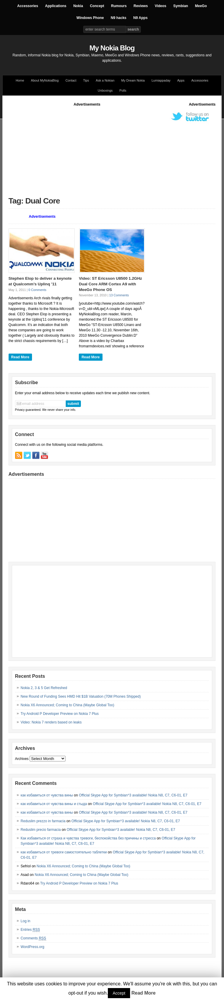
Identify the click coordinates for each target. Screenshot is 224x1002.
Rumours (119, 6)
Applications (55, 6)
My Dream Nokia (133, 80)
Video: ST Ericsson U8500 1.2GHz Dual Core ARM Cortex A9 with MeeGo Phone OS (110, 284)
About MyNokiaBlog (45, 80)
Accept (119, 993)
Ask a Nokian (105, 80)
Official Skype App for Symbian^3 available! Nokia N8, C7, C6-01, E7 (133, 795)
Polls (122, 90)
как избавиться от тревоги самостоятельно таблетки (64, 852)
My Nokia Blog (112, 48)
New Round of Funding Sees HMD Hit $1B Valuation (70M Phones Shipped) (81, 696)
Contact (70, 80)
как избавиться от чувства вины (47, 795)
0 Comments (37, 290)
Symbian (180, 6)
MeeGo (201, 6)
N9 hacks (119, 18)
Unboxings (105, 90)
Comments (33, 938)
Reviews (141, 6)
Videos (160, 6)
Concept (97, 6)
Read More (20, 357)
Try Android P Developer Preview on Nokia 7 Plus (60, 714)
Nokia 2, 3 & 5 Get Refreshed (44, 688)
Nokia (78, 6)
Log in (26, 921)
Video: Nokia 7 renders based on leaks (51, 722)
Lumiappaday (160, 80)
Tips (86, 80)
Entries (30, 930)
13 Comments (119, 295)
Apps (180, 80)
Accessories (27, 6)
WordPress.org (32, 947)
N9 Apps (140, 18)
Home (20, 80)
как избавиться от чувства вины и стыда (54, 804)
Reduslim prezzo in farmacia (43, 821)
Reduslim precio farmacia (41, 830)
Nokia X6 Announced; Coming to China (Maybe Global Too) (67, 705)
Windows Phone (90, 18)
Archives (22, 759)
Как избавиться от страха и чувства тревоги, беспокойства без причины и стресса (88, 838)
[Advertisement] (116, 148)
